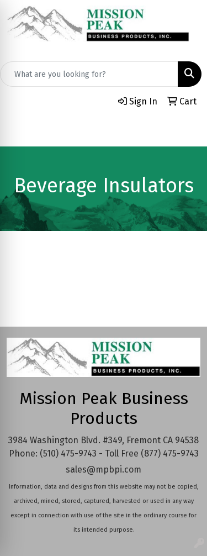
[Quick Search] (89, 74)
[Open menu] (185, 130)
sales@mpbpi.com (103, 469)
